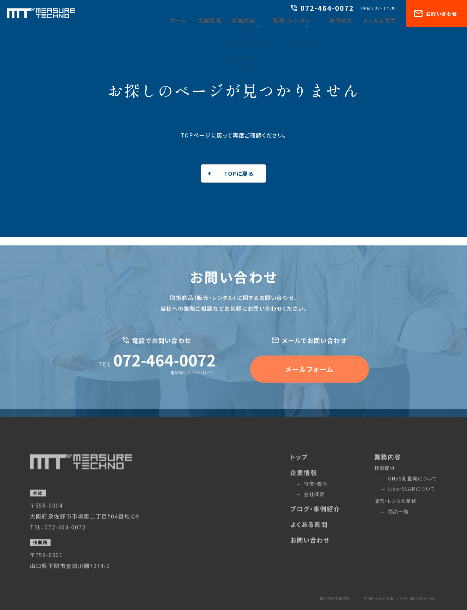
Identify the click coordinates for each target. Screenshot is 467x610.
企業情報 (227, 20)
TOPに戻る (239, 173)
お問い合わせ (435, 13)
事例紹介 (346, 20)
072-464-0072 (322, 9)
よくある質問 (382, 20)
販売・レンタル (303, 20)
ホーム (199, 20)
